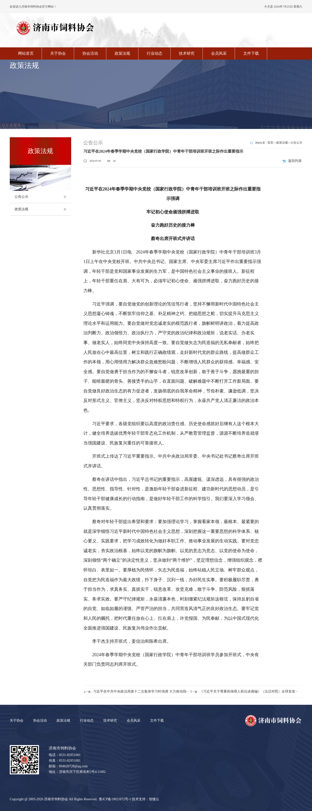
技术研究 (187, 53)
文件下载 (251, 53)
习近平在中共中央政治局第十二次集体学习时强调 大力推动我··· (141, 691)
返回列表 (295, 161)
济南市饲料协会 (56, 799)
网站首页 (26, 53)
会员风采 (219, 53)
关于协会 (58, 53)
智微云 (154, 799)
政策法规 (122, 53)
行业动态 (154, 53)
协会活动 (90, 53)
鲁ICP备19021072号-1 (115, 799)
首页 (270, 142)
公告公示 (43, 197)
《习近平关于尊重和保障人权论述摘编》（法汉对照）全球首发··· (249, 691)
